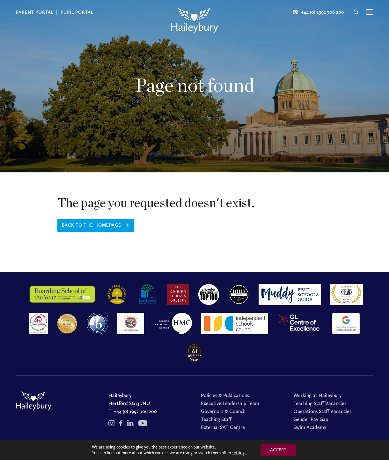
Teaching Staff (216, 419)
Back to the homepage (91, 225)
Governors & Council (223, 411)
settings (239, 453)
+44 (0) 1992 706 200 (135, 411)
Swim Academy (309, 427)
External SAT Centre (223, 427)
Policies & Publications (225, 395)
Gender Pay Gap (310, 419)
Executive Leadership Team (230, 403)
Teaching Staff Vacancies (319, 403)
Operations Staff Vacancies (322, 411)
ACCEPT (278, 450)
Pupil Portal (77, 12)
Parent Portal (35, 12)
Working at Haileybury (317, 395)
